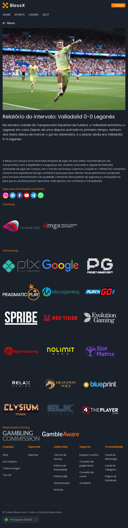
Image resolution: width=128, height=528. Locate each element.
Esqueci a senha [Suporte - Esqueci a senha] (89, 455)
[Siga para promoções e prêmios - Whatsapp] (41, 195)
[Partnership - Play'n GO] (100, 291)
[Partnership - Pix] (21, 265)
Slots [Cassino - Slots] (5, 455)
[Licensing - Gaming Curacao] (21, 226)
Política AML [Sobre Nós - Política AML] (61, 476)
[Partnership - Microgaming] (60, 291)
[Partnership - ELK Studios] (60, 409)
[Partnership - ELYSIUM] (21, 409)
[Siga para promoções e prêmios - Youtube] (27, 195)
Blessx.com (11, 161)
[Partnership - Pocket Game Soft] (100, 265)
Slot (46, 15)
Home (6, 15)
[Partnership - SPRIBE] (21, 318)
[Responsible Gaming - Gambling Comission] (21, 436)
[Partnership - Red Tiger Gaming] (60, 318)
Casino (34, 15)
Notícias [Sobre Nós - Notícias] (58, 489)
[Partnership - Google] (60, 265)
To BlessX (118, 5)
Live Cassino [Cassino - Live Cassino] (10, 461)
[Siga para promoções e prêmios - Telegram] (34, 195)
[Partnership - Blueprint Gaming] (100, 384)
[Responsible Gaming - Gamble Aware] (60, 436)
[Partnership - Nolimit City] (60, 351)
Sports (19, 15)
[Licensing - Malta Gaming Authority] (60, 226)
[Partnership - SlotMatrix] (100, 351)
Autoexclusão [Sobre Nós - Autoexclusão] (62, 483)
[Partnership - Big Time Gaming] (21, 351)
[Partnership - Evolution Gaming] (100, 318)
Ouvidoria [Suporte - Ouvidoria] (85, 483)
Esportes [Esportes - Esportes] (33, 455)
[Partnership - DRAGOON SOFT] (60, 384)
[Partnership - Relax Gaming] (21, 384)
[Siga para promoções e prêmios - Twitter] (13, 195)
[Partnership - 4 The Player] (100, 409)
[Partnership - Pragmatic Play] (21, 291)
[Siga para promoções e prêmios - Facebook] (20, 195)
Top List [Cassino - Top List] (7, 475)
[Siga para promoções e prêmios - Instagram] (6, 195)
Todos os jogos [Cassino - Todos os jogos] (11, 468)
